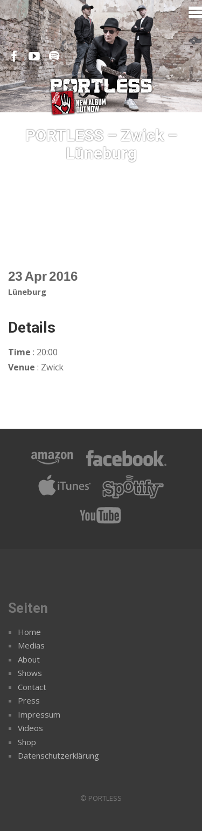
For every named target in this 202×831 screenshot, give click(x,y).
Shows (30, 672)
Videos (30, 727)
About (29, 659)
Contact (32, 686)
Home (29, 631)
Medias (31, 645)
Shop (27, 742)
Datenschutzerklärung (58, 755)
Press (29, 700)
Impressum (39, 714)
